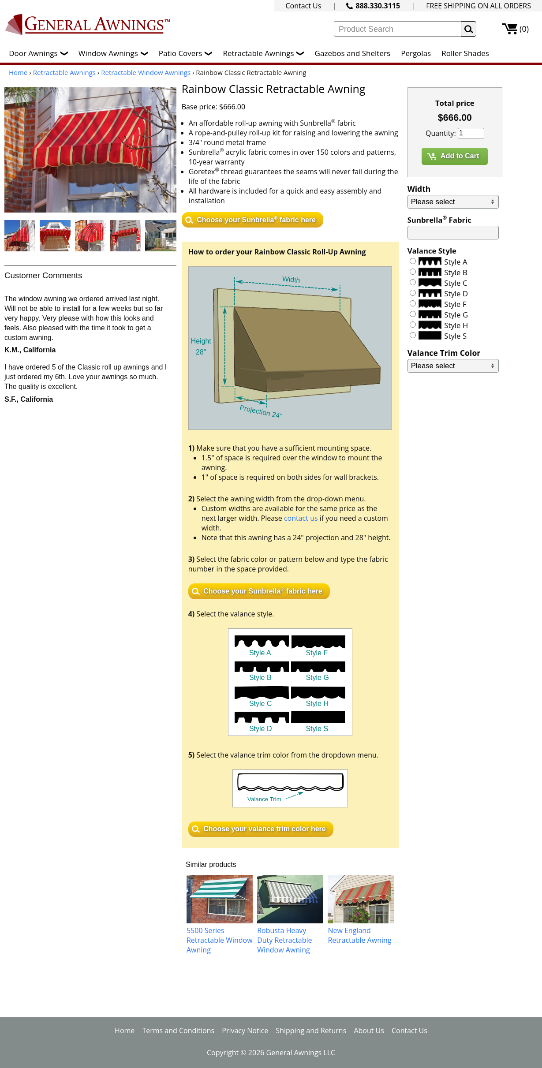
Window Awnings (115, 53)
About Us (369, 1030)
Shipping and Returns (311, 1030)
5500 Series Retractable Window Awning (220, 940)
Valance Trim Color (444, 352)
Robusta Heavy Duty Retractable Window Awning (284, 940)
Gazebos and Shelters (352, 53)
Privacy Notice (245, 1030)
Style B (455, 272)
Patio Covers (188, 53)
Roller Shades (465, 53)
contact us (301, 518)
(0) (524, 28)
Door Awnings (40, 53)
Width (419, 188)
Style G (456, 315)
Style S (455, 336)
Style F (455, 304)
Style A (455, 262)
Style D (456, 293)
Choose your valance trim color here (264, 829)
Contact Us (303, 6)
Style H (456, 325)
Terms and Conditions (178, 1030)
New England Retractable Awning (359, 935)
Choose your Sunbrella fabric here (256, 219)
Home (18, 72)
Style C (455, 283)
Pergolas (416, 53)
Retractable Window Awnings (146, 72)
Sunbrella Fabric (439, 220)
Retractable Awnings (265, 53)
